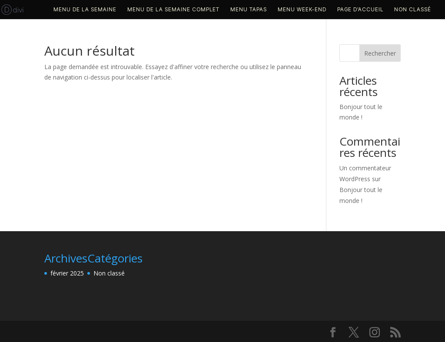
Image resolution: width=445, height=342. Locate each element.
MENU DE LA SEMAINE (84, 10)
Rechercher (380, 53)
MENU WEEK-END (302, 10)
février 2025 (67, 273)
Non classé (412, 10)
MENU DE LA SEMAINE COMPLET (173, 10)
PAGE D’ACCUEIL (360, 10)
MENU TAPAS (248, 10)
